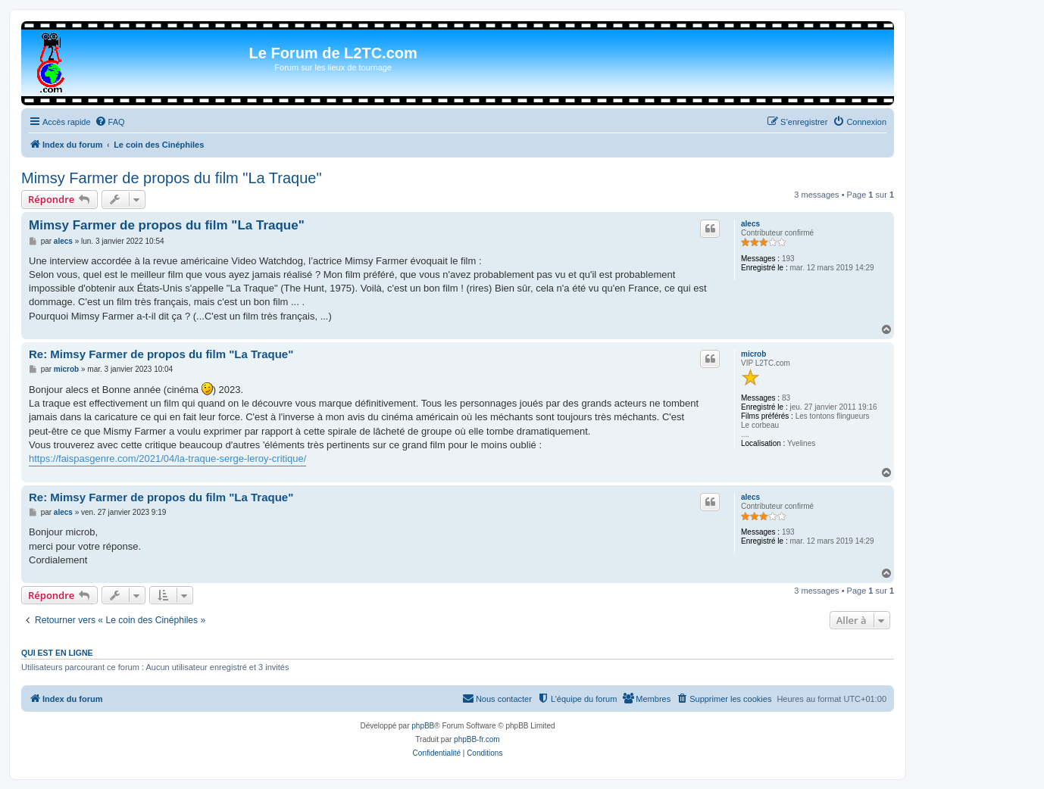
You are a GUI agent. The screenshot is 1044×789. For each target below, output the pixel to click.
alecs (750, 224)
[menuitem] (110, 122)
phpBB (422, 726)
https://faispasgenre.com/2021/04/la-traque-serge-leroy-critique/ (167, 458)
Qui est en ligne (57, 652)
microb (753, 354)
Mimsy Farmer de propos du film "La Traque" (171, 178)
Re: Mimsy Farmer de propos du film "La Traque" (161, 354)
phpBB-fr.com (477, 739)
